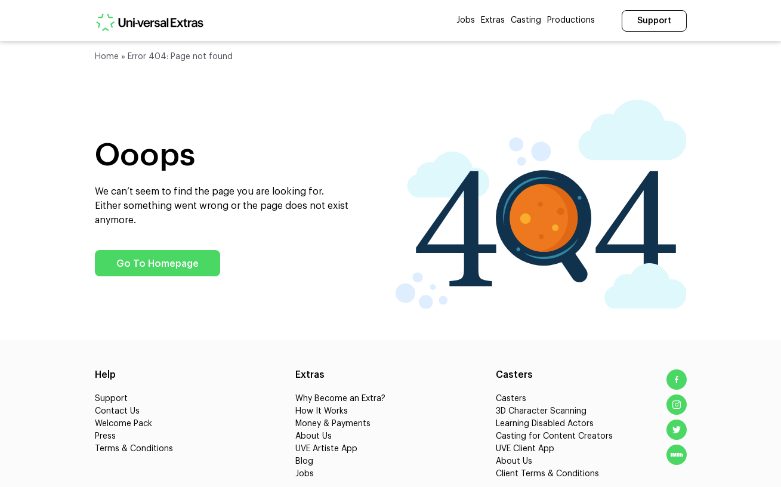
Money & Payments (333, 424)
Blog (304, 461)
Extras (493, 20)
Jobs (465, 20)
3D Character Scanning (541, 411)
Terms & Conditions (134, 449)
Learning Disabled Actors (545, 424)
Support (654, 21)
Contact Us (117, 411)
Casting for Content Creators (554, 436)
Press (105, 436)
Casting (526, 20)
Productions (571, 20)
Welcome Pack (123, 424)
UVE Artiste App (326, 449)
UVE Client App (525, 449)
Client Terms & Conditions (547, 474)
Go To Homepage (157, 264)
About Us (313, 436)
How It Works (321, 411)
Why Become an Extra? (340, 398)
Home (107, 57)
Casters (511, 398)
